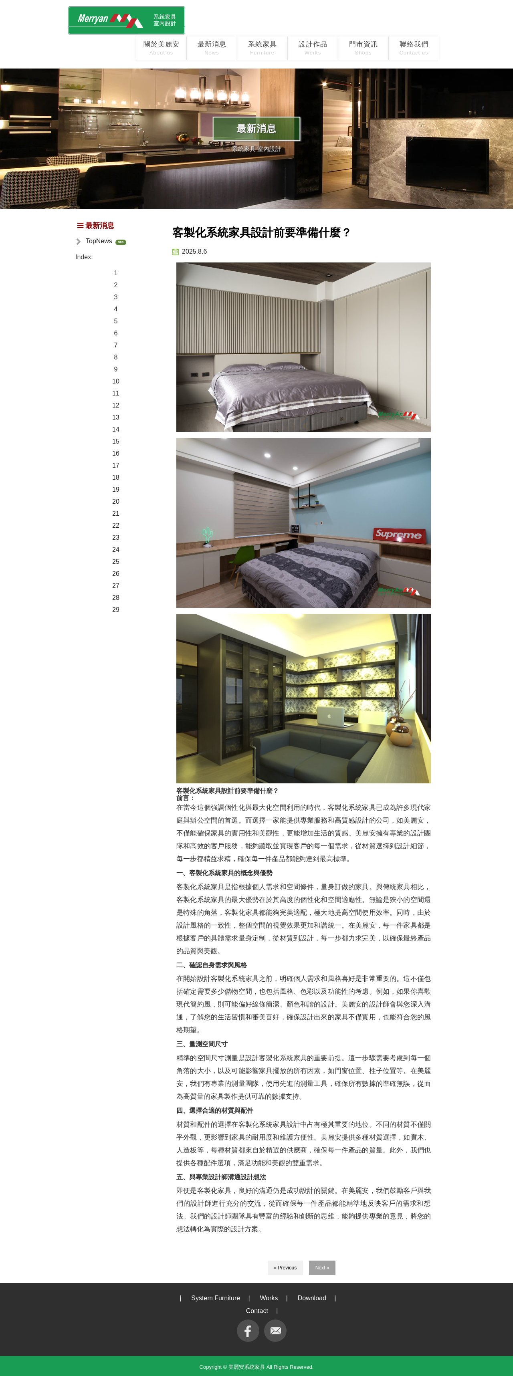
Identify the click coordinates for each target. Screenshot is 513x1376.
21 (115, 513)
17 (115, 465)
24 (115, 549)
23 (115, 537)
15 (115, 441)
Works (269, 1298)
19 (115, 489)
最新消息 (212, 48)
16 (115, 453)
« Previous (285, 1268)
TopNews (99, 241)
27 (115, 585)
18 (115, 477)
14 (115, 429)
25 (115, 561)
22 (115, 525)
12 (115, 405)
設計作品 (313, 48)
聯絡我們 (413, 48)
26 (115, 573)
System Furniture (215, 1298)
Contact (257, 1310)
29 (115, 609)
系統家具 (262, 48)
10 (115, 381)
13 (115, 417)
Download (312, 1298)
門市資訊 (363, 48)
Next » (322, 1268)
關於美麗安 (161, 48)
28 (115, 597)
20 (115, 501)
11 (115, 393)
